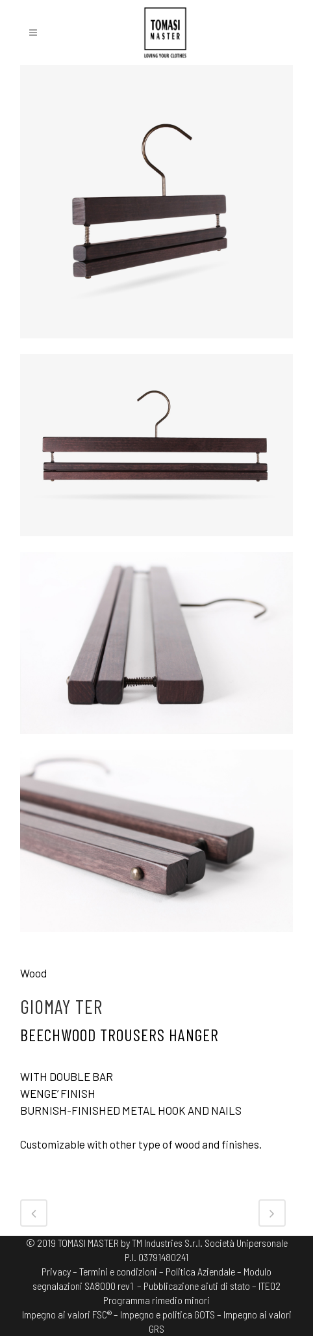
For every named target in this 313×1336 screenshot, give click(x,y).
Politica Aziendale (200, 1271)
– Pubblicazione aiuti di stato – (196, 1285)
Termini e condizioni (118, 1271)
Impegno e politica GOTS (167, 1314)
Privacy (56, 1271)
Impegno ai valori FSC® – (71, 1314)
